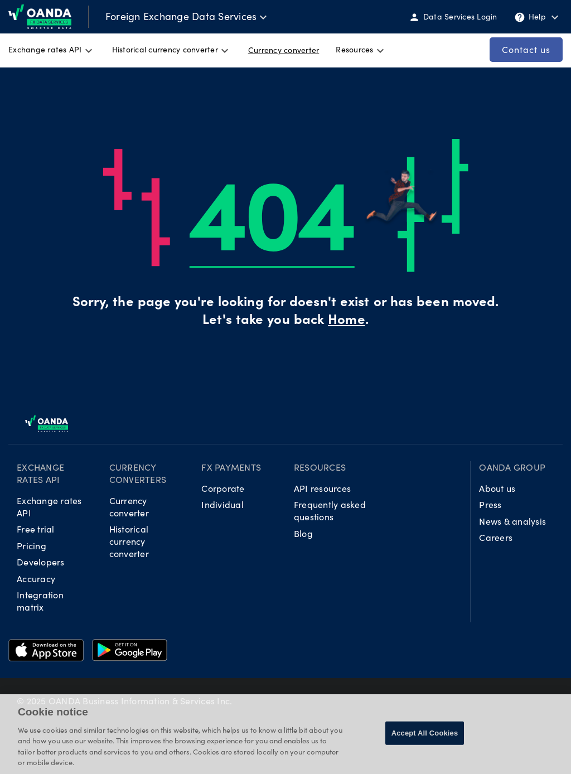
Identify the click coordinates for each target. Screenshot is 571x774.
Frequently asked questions (330, 511)
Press (490, 504)
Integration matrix (40, 601)
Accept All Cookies (424, 733)
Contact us (526, 49)
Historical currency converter (129, 541)
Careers (495, 537)
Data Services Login (453, 17)
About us (497, 488)
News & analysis (512, 521)
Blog (303, 533)
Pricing (31, 546)
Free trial (36, 529)
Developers (41, 562)
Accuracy (36, 578)
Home (346, 321)
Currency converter (129, 507)
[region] (285, 734)
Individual (222, 504)
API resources (322, 488)
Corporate (222, 488)
